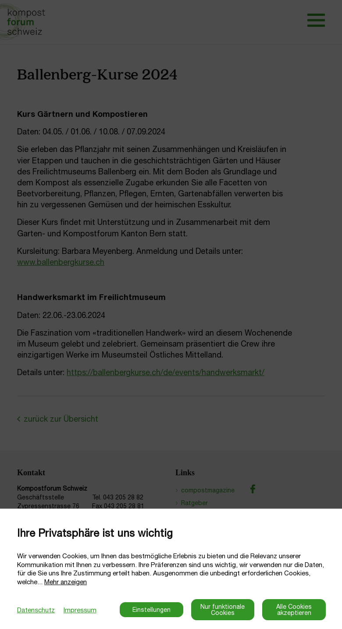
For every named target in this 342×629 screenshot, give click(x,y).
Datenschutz (36, 610)
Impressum (80, 610)
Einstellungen (151, 609)
